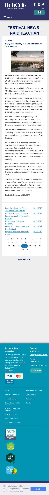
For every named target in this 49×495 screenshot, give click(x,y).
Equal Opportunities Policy (12, 404)
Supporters (30, 399)
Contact (29, 403)
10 (16, 242)
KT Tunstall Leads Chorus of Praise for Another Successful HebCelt (17, 216)
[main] (24, 119)
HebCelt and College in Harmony (14, 222)
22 (40, 246)
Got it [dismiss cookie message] (38, 489)
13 (31, 242)
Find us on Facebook (35, 4)
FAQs (7, 391)
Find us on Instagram (39, 4)
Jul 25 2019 (37, 208)
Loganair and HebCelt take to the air (17, 232)
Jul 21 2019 (37, 226)
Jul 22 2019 (37, 221)
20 (30, 246)
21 (35, 246)
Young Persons (11, 399)
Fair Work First (10, 414)
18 (18, 246)
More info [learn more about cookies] (19, 491)
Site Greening (31, 395)
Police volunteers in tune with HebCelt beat (17, 227)
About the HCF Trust (34, 391)
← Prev (11, 239)
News (15, 195)
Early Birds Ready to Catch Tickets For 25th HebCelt (15, 209)
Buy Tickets (36, 371)
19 (24, 246)
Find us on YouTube (43, 8)
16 (9, 246)
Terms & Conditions (12, 395)
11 (21, 242)
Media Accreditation (12, 422)
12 (26, 242)
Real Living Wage (11, 418)
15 (40, 242)
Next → (23, 249)
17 (14, 246)
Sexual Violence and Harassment (12, 409)
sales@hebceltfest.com (38, 365)
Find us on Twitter (43, 4)
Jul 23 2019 (37, 213)
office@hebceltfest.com (39, 355)
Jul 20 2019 (37, 231)
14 (35, 242)
